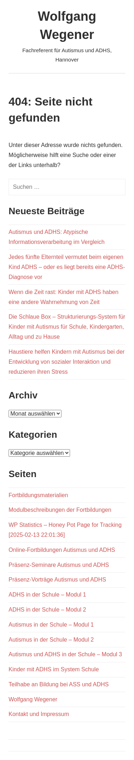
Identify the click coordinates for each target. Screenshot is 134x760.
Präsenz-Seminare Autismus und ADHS (59, 565)
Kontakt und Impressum (39, 714)
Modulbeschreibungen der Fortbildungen (60, 510)
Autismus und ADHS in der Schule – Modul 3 (65, 654)
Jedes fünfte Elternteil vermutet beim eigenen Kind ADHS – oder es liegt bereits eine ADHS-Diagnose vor (67, 267)
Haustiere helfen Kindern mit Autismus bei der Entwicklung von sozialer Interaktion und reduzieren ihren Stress (67, 362)
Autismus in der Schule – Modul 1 (51, 625)
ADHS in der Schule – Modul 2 (47, 610)
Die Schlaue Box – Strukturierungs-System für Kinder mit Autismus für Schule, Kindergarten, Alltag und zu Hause (67, 327)
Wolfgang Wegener (33, 699)
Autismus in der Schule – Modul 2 (51, 640)
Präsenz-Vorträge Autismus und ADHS (57, 580)
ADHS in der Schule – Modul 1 (47, 595)
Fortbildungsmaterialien (38, 495)
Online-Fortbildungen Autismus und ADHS (62, 550)
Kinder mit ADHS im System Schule (54, 669)
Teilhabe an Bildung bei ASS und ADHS (59, 684)
